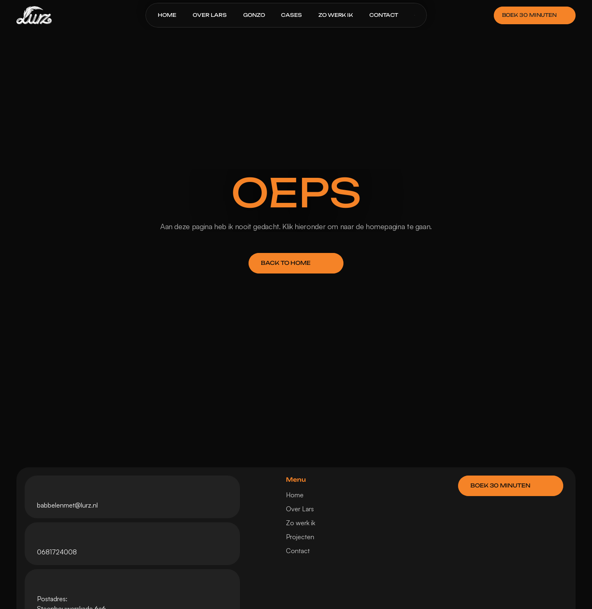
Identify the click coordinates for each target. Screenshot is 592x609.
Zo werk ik (300, 523)
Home (295, 495)
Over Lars (300, 509)
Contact (298, 551)
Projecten (300, 537)
